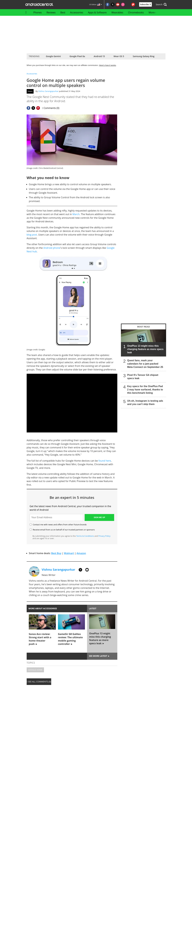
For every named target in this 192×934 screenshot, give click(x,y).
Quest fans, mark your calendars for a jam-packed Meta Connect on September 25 (145, 363)
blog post (32, 234)
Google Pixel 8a (77, 56)
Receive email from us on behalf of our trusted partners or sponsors (62, 529)
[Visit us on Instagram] (123, 4)
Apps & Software (97, 12)
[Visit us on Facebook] (107, 4)
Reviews (51, 12)
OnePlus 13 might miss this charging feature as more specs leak (145, 349)
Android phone (51, 247)
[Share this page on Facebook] (28, 108)
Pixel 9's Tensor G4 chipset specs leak (142, 377)
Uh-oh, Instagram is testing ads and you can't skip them (145, 402)
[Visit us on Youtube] (118, 4)
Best (62, 12)
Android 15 (99, 56)
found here (104, 460)
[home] (27, 12)
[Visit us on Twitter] (112, 4)
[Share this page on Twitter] (33, 108)
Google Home (35, 669)
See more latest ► (99, 655)
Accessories (76, 12)
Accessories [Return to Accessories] (32, 73)
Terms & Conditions (85, 536)
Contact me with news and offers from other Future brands (58, 524)
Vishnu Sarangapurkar (48, 91)
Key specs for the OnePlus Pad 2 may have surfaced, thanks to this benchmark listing (145, 389)
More (152, 12)
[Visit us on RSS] (128, 4)
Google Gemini (53, 56)
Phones (37, 12)
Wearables (117, 12)
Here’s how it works (107, 65)
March (76, 214)
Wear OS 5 (119, 56)
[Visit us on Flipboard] (133, 4)
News (30, 91)
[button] (161, 4)
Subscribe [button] (145, 4)
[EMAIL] (87, 569)
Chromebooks (136, 12)
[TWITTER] (80, 569)
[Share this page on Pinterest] (38, 108)
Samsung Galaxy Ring (143, 56)
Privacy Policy (104, 536)
